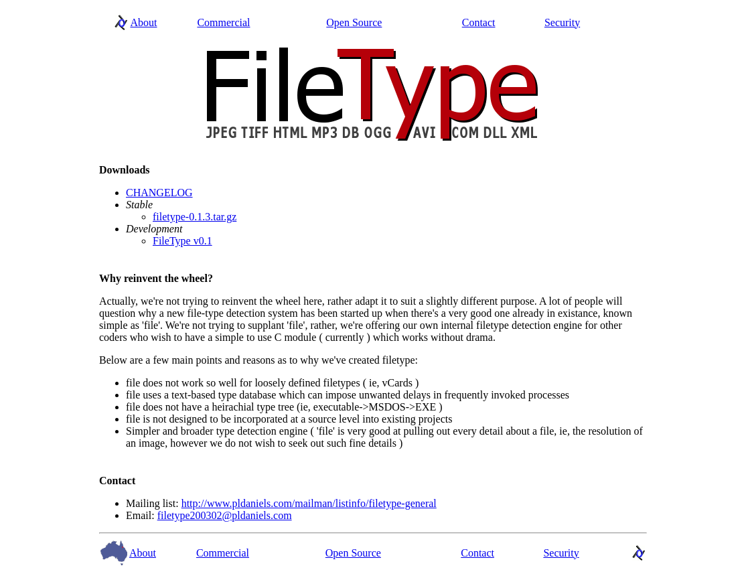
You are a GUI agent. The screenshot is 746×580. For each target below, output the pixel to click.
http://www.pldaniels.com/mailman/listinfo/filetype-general (309, 503)
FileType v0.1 (182, 240)
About (144, 22)
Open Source (354, 22)
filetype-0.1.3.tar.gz (194, 216)
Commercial (223, 22)
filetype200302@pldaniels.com (224, 515)
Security (562, 22)
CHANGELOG (159, 192)
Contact (479, 22)
